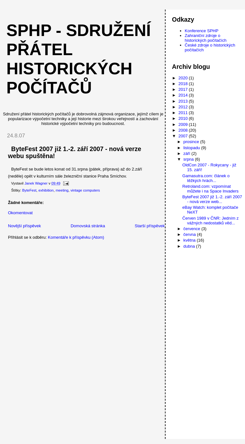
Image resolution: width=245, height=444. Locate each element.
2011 (183, 112)
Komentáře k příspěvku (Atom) (76, 237)
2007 (183, 136)
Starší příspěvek (150, 225)
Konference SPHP (202, 30)
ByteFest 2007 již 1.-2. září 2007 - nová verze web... (212, 199)
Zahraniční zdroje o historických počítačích (205, 38)
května (190, 240)
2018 (183, 83)
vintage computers (85, 190)
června (190, 234)
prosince (191, 141)
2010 (183, 118)
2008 (183, 130)
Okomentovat (20, 212)
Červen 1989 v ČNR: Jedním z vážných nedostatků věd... (210, 220)
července (192, 228)
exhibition (46, 190)
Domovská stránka (88, 225)
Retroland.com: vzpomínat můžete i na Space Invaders (210, 188)
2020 (183, 78)
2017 (183, 89)
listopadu (192, 147)
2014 (183, 95)
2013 (183, 101)
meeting (62, 190)
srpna (189, 159)
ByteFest (29, 190)
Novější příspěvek (24, 225)
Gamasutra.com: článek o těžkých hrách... (206, 178)
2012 (183, 107)
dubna (189, 246)
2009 (183, 124)
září (187, 153)
